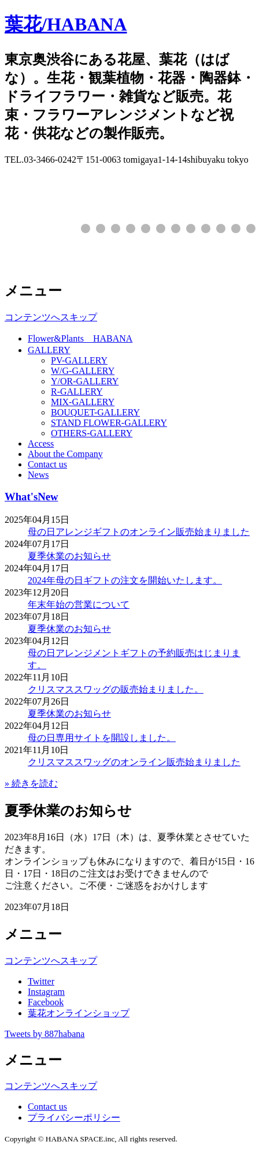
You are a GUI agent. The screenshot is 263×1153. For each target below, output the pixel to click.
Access (41, 443)
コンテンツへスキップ (51, 317)
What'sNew (31, 497)
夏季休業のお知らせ (69, 556)
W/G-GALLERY (82, 371)
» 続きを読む (31, 783)
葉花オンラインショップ (78, 1013)
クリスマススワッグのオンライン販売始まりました (134, 762)
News (38, 475)
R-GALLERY (77, 391)
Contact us (47, 464)
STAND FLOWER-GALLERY (109, 423)
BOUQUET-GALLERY (95, 412)
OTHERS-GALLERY (91, 433)
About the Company (65, 454)
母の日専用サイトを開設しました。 (102, 738)
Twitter (41, 981)
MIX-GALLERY (82, 402)
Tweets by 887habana (44, 1034)
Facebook (46, 1002)
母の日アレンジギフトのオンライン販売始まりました (139, 532)
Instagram (46, 992)
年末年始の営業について (78, 604)
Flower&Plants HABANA (80, 338)
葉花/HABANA (66, 24)
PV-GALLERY (79, 360)
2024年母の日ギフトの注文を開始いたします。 (125, 580)
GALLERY (49, 350)
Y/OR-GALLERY (84, 381)
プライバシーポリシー (74, 1117)
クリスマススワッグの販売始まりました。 (115, 689)
